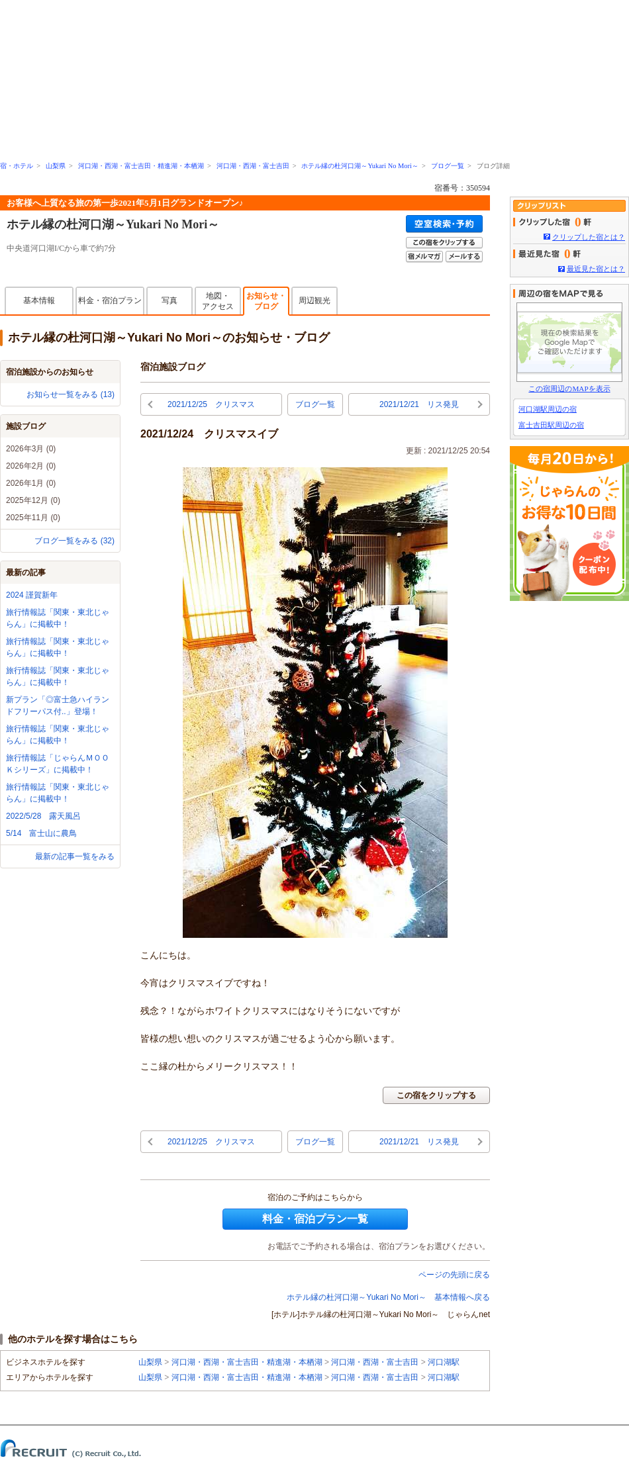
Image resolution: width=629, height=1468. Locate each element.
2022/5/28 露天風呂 (43, 816)
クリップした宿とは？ (588, 237)
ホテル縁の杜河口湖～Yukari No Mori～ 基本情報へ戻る (388, 1297)
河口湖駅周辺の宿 (547, 409)
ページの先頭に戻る (454, 1274)
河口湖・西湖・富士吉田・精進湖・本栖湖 (141, 165)
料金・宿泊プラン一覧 (315, 1218)
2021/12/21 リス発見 (419, 404)
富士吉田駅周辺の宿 (551, 425)
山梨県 (56, 165)
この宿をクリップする (436, 1095)
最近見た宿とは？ (596, 269)
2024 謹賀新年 (32, 595)
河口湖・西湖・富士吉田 (253, 165)
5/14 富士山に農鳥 (41, 833)
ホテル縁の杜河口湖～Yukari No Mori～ (359, 165)
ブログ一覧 (447, 165)
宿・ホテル (16, 165)
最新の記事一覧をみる (75, 856)
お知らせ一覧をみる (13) (70, 394)
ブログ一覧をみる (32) (74, 540)
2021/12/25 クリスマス (211, 404)
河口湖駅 (444, 1362)
